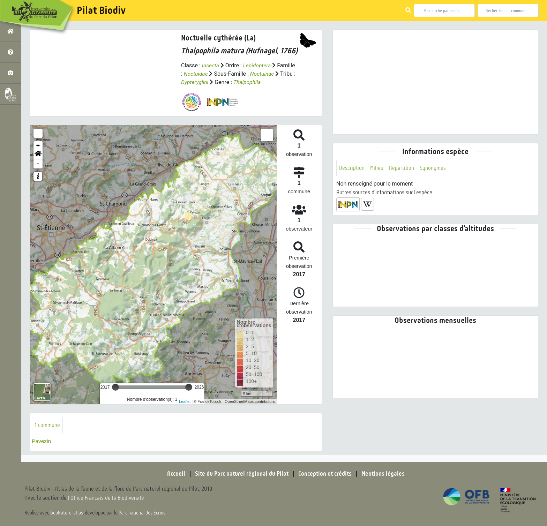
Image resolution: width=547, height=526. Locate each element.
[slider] (115, 387)
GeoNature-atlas (66, 513)
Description (352, 168)
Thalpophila (248, 82)
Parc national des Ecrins (142, 513)
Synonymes (434, 168)
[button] (38, 154)
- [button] (38, 164)
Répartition (402, 168)
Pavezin (42, 441)
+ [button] (38, 146)
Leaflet (184, 401)
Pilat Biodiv (101, 10)
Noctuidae (196, 73)
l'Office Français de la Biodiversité (106, 498)
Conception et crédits (325, 474)
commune (47, 425)
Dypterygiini (195, 82)
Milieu (377, 168)
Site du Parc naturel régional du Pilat (240, 474)
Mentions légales (385, 474)
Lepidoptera (257, 65)
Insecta (211, 65)
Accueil (174, 474)
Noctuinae (263, 73)
